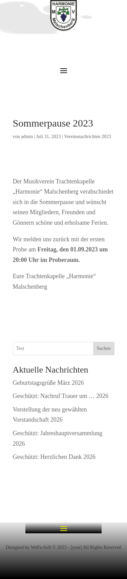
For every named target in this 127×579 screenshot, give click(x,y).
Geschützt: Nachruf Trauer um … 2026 (60, 396)
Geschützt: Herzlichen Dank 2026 (54, 456)
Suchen (103, 348)
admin (27, 136)
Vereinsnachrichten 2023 (87, 136)
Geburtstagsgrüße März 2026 (48, 382)
